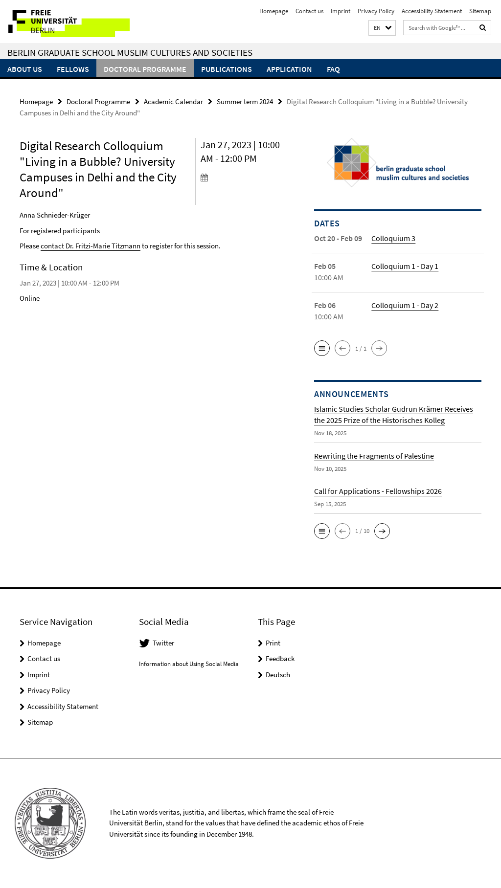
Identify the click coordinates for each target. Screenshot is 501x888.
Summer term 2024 (245, 101)
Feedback (280, 658)
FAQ (333, 69)
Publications (226, 69)
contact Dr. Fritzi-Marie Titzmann (90, 245)
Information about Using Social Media (189, 664)
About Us (24, 69)
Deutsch (278, 674)
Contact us (309, 11)
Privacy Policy (376, 11)
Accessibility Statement (432, 11)
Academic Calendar (173, 101)
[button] (382, 28)
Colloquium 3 (393, 238)
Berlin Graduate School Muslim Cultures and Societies (129, 52)
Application (289, 69)
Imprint (340, 11)
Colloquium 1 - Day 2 (404, 305)
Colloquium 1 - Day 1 (404, 266)
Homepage (273, 11)
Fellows (73, 69)
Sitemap (480, 11)
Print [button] (273, 642)
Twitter (163, 642)
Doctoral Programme (145, 69)
